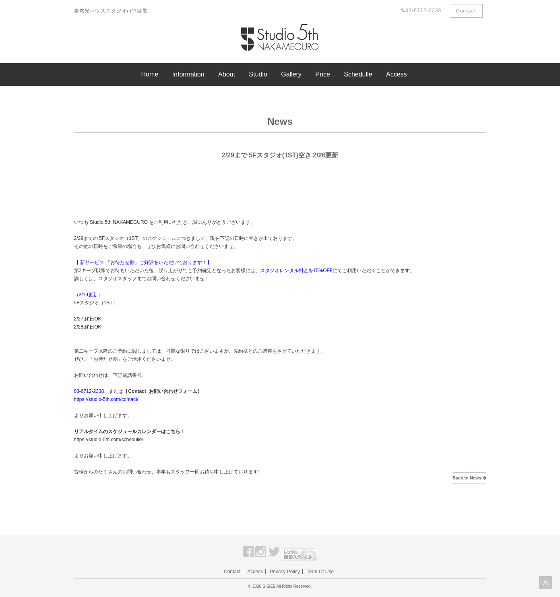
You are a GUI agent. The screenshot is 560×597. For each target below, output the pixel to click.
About (226, 74)
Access (396, 74)
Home (149, 74)
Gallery (291, 74)
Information (188, 74)
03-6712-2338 (421, 10)
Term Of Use (320, 571)
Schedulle (358, 74)
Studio (258, 74)
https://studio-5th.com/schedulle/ (108, 439)
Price (322, 74)
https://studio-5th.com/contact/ (106, 399)
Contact (466, 11)
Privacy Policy (285, 571)
